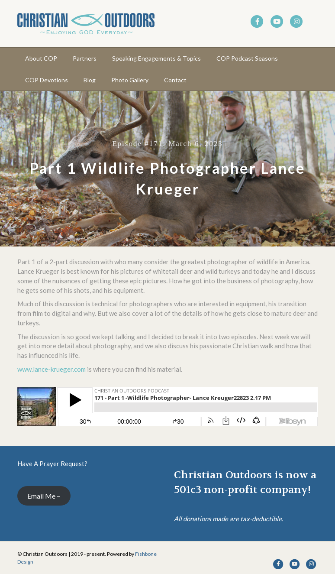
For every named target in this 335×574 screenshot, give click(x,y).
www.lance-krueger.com (51, 369)
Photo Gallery (129, 80)
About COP (41, 58)
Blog (90, 80)
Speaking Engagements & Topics (156, 58)
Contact (175, 80)
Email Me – (43, 496)
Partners (85, 58)
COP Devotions (46, 80)
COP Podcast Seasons (247, 58)
